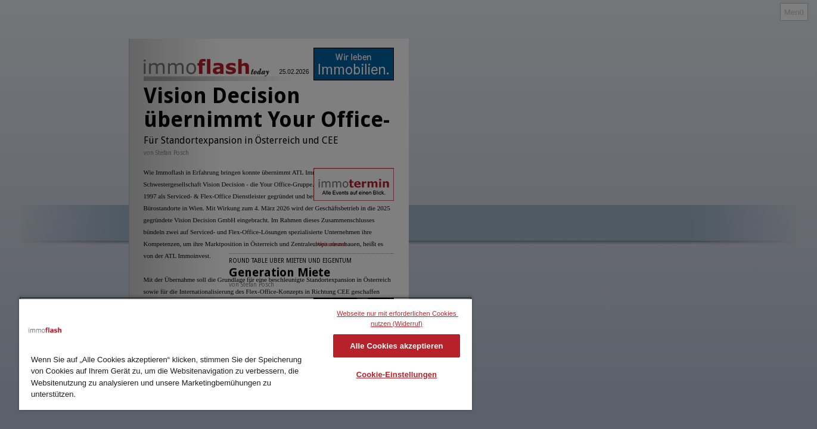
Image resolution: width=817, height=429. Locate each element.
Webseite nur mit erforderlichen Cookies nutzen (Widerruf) (397, 318)
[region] (245, 353)
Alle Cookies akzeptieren (396, 345)
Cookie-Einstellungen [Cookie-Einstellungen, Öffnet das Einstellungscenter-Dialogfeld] (396, 374)
